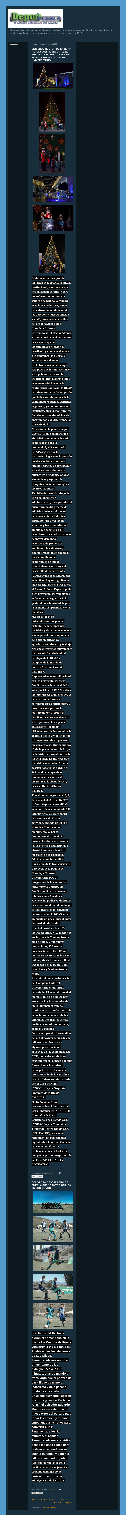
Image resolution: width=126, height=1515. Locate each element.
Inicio (63, 1499)
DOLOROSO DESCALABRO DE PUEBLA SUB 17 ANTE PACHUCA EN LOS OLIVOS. (51, 1185)
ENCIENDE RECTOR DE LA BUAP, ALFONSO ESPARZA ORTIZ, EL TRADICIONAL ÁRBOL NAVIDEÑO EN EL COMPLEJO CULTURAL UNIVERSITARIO (51, 55)
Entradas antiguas (63, 1502)
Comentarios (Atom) (49, 1508)
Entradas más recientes (43, 1499)
